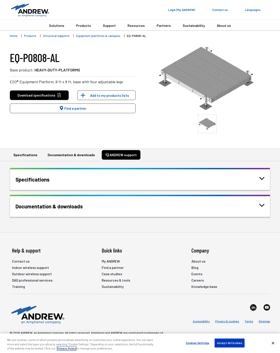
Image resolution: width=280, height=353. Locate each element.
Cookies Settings (197, 342)
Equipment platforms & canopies (98, 36)
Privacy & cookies (227, 321)
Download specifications (39, 95)
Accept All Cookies (229, 342)
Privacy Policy (66, 348)
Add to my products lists (109, 95)
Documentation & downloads (71, 157)
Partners (164, 25)
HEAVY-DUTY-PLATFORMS (57, 69)
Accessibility (201, 321)
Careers (197, 280)
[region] (140, 343)
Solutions (56, 25)
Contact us (21, 261)
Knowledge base (204, 286)
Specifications (25, 157)
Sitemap (264, 321)
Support (109, 25)
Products (83, 25)
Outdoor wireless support (32, 274)
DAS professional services (32, 280)
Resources (136, 25)
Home (14, 36)
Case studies (112, 274)
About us (224, 25)
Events (196, 274)
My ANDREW (111, 261)
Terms (249, 321)
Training (18, 286)
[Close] (273, 343)
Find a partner (72, 108)
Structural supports (56, 36)
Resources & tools (116, 280)
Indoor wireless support (30, 267)
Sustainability (194, 25)
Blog (194, 267)
